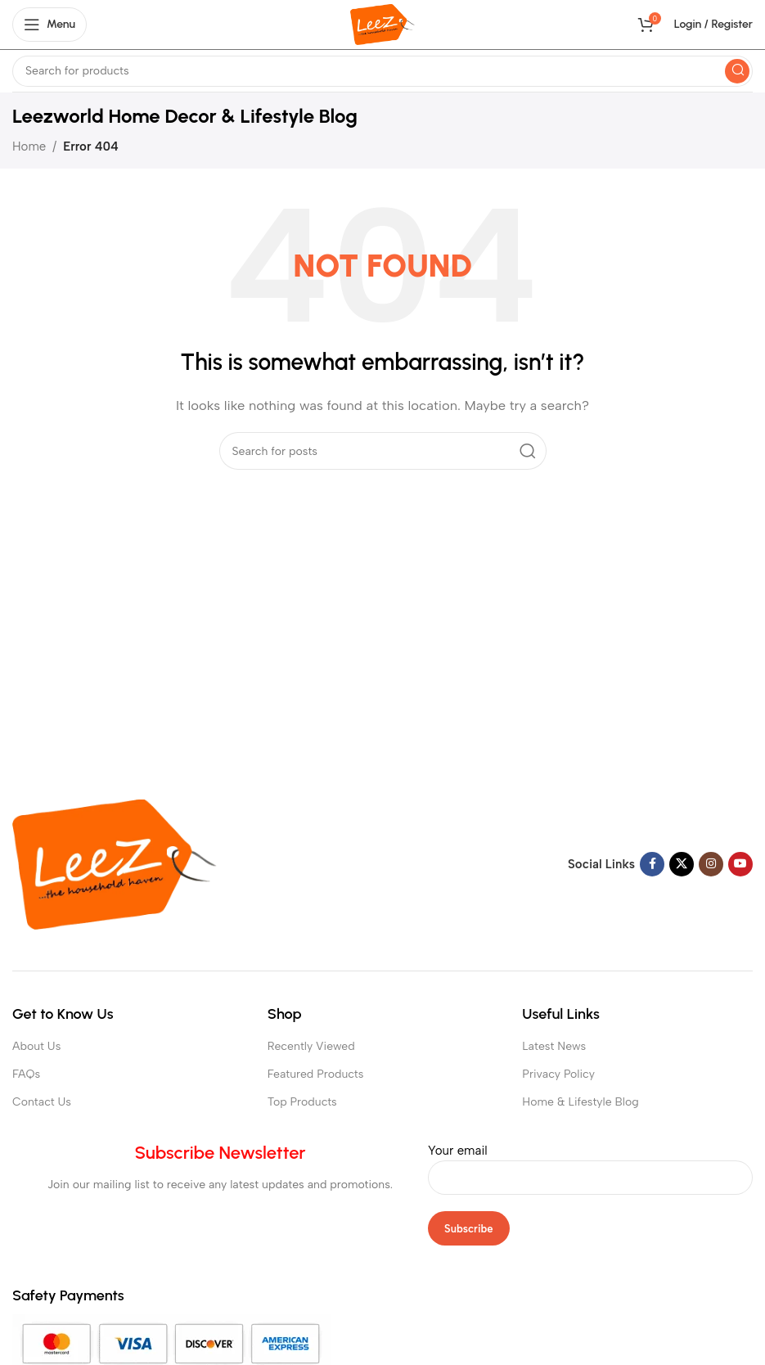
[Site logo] (382, 23)
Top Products (302, 1102)
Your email (590, 1163)
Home (29, 146)
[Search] (382, 71)
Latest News (554, 1046)
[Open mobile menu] (49, 24)
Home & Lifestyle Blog (580, 1102)
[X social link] (681, 864)
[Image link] (114, 863)
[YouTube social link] (740, 864)
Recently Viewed (311, 1046)
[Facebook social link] (652, 864)
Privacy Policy (558, 1074)
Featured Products (316, 1074)
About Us (36, 1046)
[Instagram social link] (711, 864)
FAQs (26, 1074)
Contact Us (41, 1102)
